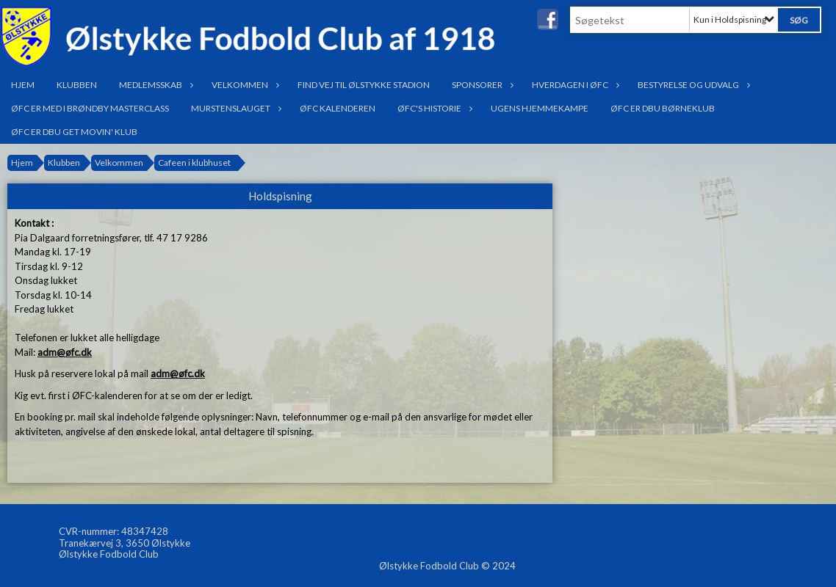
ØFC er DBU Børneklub (662, 108)
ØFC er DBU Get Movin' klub (74, 131)
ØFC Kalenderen (337, 108)
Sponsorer (481, 84)
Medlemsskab (154, 84)
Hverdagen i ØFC (574, 84)
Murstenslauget (234, 108)
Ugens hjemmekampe (539, 108)
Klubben (77, 84)
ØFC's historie (433, 108)
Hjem (23, 84)
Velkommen (243, 84)
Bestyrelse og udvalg (692, 84)
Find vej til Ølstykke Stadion (364, 84)
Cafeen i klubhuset (194, 162)
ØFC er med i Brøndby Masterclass (90, 108)
